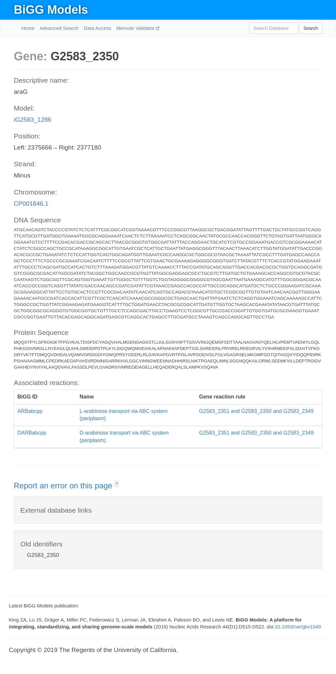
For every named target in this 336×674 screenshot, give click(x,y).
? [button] (117, 484)
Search (311, 28)
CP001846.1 (31, 203)
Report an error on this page (64, 485)
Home (27, 28)
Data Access (97, 28)
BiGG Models (51, 9)
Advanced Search (59, 28)
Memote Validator (136, 28)
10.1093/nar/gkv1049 (298, 626)
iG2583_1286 (32, 119)
